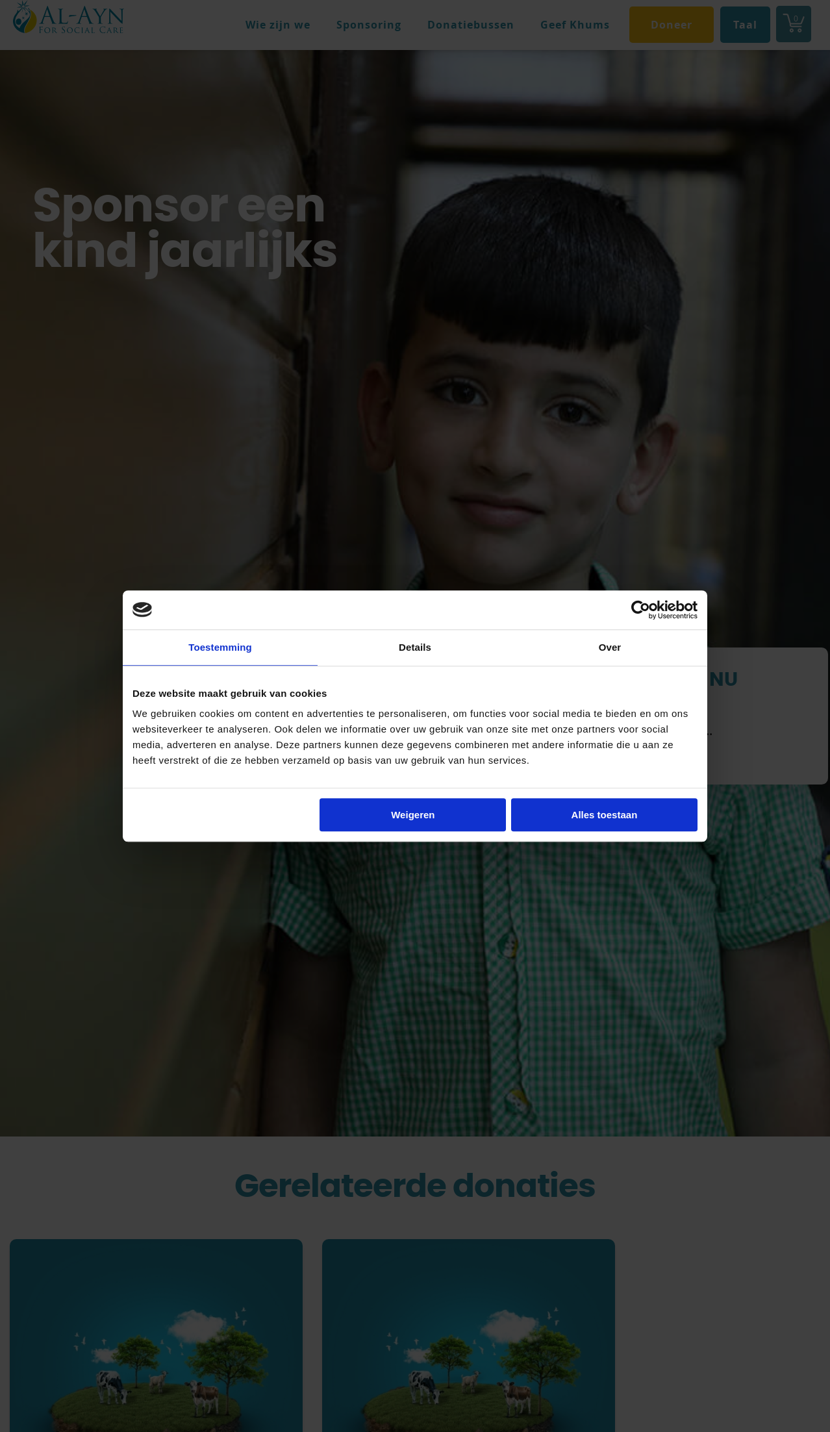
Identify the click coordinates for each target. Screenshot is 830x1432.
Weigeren (412, 814)
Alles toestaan (605, 814)
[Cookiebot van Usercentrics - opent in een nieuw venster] (641, 610)
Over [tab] (610, 647)
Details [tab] (415, 647)
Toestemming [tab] (220, 647)
